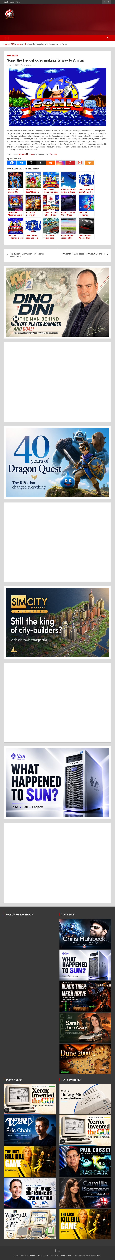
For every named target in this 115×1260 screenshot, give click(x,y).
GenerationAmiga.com (38, 1255)
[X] (41, 163)
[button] (57, 302)
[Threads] (31, 163)
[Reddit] (50, 163)
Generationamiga (28, 65)
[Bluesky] (21, 163)
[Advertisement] (48, 26)
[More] (89, 163)
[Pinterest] (70, 163)
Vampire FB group (26, 154)
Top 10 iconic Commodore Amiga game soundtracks (27, 255)
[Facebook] (11, 163)
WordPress (95, 1255)
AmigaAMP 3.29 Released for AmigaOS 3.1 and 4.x (84, 254)
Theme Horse (65, 1255)
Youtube (53, 154)
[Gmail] (79, 163)
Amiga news (12, 56)
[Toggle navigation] (7, 38)
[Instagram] (60, 163)
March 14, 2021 (13, 65)
